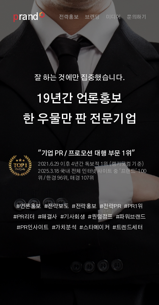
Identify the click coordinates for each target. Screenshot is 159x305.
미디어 (113, 16)
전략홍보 (68, 16)
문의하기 (136, 16)
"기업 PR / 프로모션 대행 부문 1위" (86, 153)
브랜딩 (92, 16)
